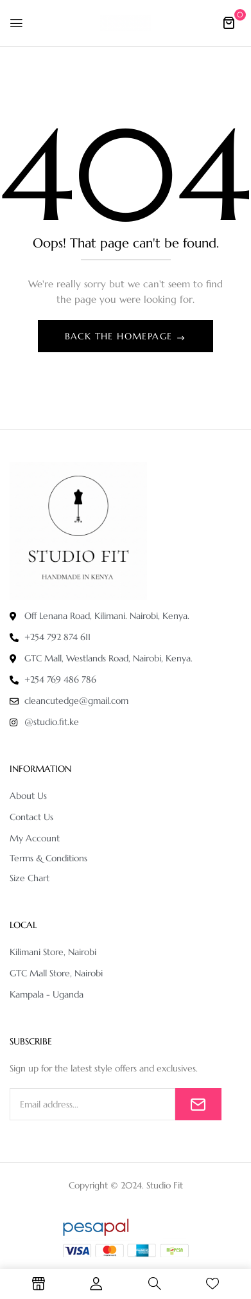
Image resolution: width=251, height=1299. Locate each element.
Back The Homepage (120, 336)
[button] (228, 22)
